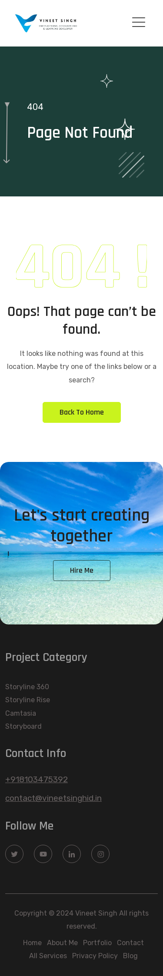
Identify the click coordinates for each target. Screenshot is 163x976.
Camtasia (20, 713)
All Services (48, 956)
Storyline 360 (27, 687)
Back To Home (82, 412)
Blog (130, 956)
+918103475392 (36, 779)
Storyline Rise (27, 700)
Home (32, 943)
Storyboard (23, 726)
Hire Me (81, 570)
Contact (130, 943)
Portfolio (97, 943)
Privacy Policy (95, 956)
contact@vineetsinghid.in (53, 798)
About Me (62, 943)
